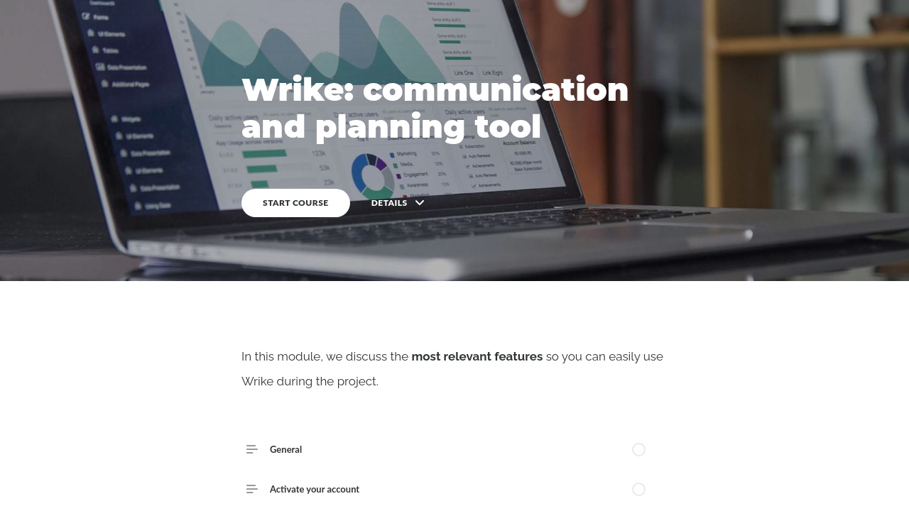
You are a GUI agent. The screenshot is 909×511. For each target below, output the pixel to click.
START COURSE (296, 202)
